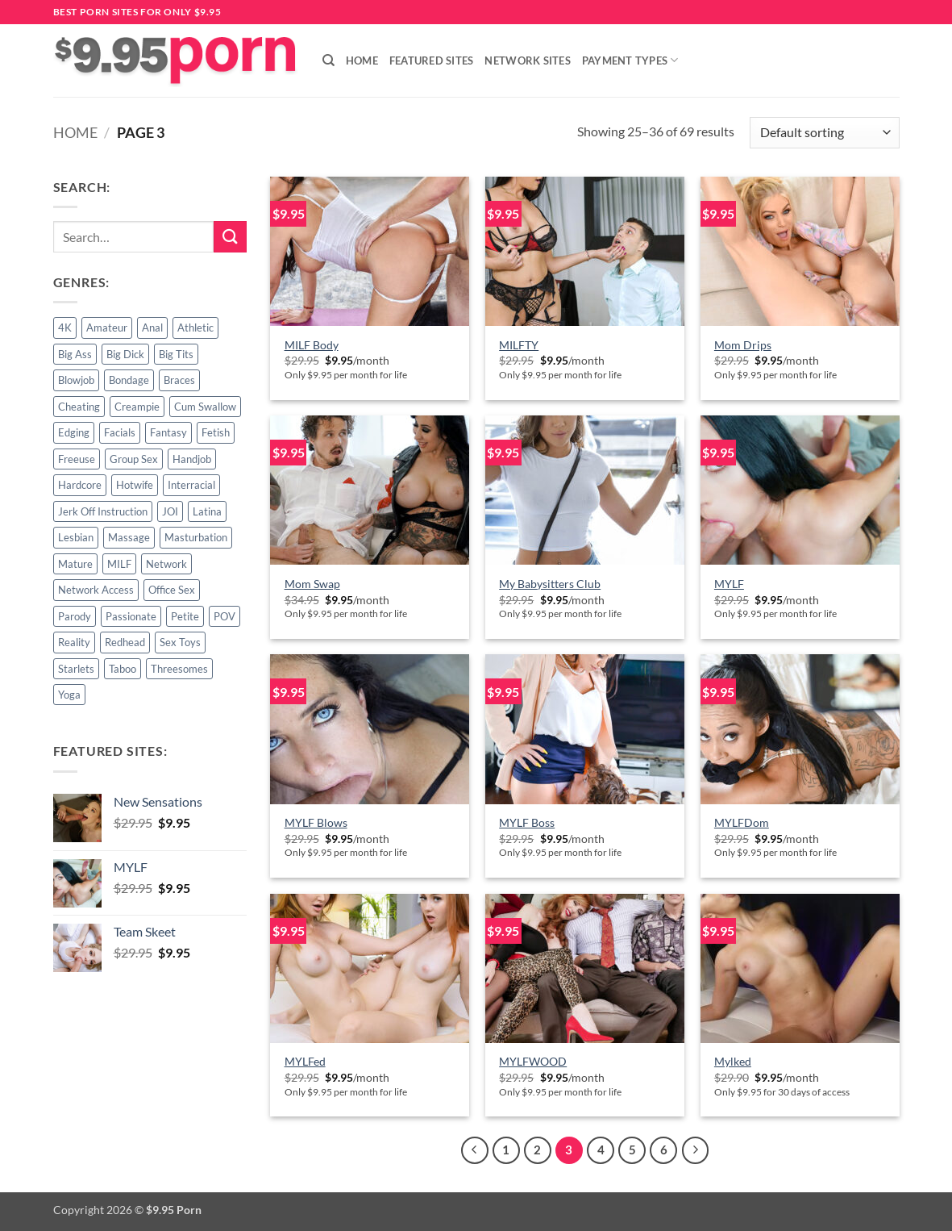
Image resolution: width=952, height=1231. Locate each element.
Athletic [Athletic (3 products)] (195, 327)
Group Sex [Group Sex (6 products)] (134, 459)
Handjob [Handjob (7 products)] (192, 459)
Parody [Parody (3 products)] (74, 616)
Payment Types (630, 60)
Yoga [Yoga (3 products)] (69, 694)
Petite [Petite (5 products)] (185, 616)
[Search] (328, 60)
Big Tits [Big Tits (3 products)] (176, 354)
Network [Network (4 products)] (166, 563)
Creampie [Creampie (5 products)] (137, 406)
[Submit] (230, 236)
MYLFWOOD (533, 1061)
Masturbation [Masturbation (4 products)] (195, 537)
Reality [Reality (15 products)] (74, 642)
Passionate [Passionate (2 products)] (131, 616)
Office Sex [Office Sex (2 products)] (171, 589)
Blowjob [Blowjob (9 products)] (76, 379)
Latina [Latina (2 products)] (207, 511)
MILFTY (518, 345)
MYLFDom (741, 822)
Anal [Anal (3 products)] (152, 327)
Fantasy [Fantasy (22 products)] (168, 432)
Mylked (732, 1061)
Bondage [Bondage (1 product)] (129, 379)
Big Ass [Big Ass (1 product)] (75, 354)
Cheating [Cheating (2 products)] (79, 406)
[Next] (695, 1150)
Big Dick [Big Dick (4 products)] (125, 354)
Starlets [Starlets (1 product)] (76, 668)
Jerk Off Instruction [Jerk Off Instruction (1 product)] (103, 511)
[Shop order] (824, 132)
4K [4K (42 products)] (65, 327)
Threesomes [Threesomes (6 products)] (179, 668)
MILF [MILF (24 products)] (119, 563)
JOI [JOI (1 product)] (170, 511)
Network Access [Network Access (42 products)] (96, 589)
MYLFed (305, 1061)
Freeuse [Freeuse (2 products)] (76, 459)
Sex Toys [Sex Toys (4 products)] (180, 642)
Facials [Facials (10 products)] (119, 432)
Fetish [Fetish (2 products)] (216, 432)
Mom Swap (312, 583)
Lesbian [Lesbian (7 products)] (76, 537)
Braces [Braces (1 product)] (179, 379)
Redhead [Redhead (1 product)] (125, 642)
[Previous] (474, 1150)
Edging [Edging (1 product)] (73, 432)
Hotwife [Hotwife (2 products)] (134, 484)
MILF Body (312, 345)
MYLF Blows (316, 822)
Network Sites (527, 60)
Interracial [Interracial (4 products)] (191, 484)
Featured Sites (431, 60)
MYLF (729, 583)
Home (362, 60)
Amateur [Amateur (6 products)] (106, 327)
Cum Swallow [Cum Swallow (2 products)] (205, 406)
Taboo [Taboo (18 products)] (122, 668)
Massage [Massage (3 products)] (129, 537)
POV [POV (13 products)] (224, 616)
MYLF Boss (527, 822)
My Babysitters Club (550, 583)
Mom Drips (742, 345)
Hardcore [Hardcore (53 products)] (80, 484)
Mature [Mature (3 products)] (75, 563)
